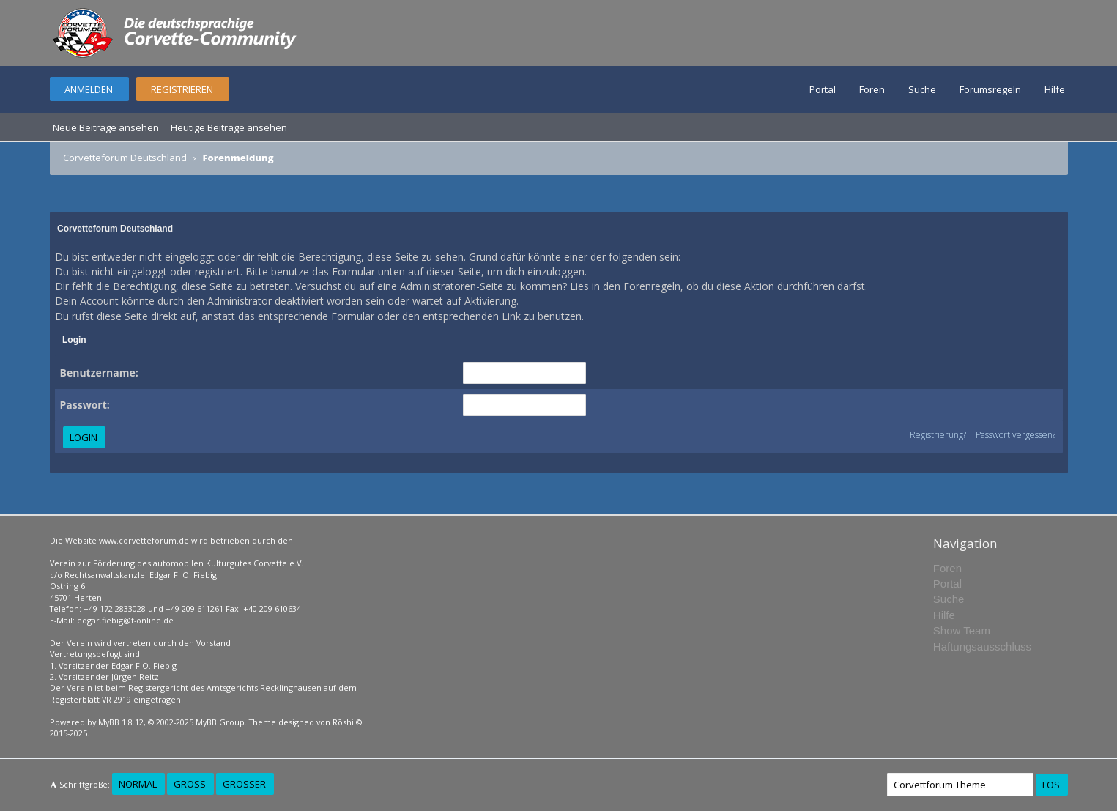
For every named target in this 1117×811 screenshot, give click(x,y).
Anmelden (88, 89)
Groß (190, 783)
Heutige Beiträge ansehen (229, 127)
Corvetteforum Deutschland (125, 157)
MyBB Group (220, 721)
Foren (872, 89)
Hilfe (1054, 89)
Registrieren (182, 89)
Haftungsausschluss (982, 646)
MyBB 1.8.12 (121, 721)
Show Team (961, 630)
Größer (244, 783)
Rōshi (343, 721)
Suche (922, 89)
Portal (822, 89)
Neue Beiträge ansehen (106, 127)
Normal (138, 783)
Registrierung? (938, 435)
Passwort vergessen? (1015, 435)
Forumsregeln (990, 89)
